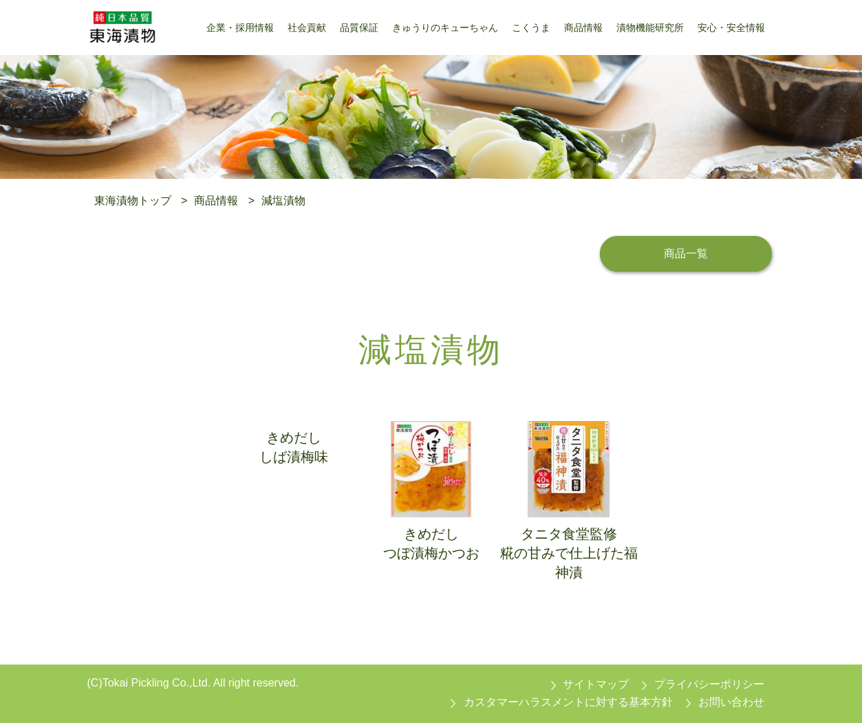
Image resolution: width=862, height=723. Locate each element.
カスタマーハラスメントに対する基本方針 (568, 702)
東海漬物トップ (132, 200)
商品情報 (216, 200)
